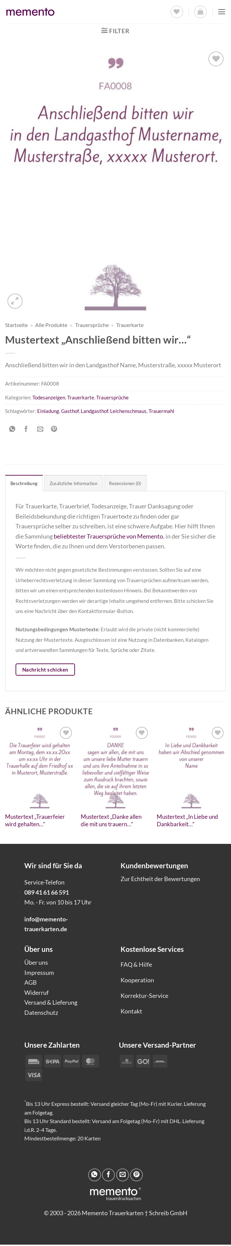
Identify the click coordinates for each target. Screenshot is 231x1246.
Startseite (16, 325)
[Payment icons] (144, 1062)
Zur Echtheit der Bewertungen (160, 880)
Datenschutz (41, 1013)
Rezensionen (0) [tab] (140, 484)
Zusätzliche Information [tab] (81, 484)
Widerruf (36, 993)
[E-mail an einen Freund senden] (40, 429)
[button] (199, 12)
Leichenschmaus (128, 411)
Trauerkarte (130, 325)
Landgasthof (94, 411)
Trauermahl (161, 411)
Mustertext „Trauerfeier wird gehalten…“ (35, 822)
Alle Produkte (51, 325)
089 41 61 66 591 (46, 893)
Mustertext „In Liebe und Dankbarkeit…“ (187, 822)
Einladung (48, 411)
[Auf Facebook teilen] (26, 429)
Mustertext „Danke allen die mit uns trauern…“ (111, 822)
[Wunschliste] (176, 12)
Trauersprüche (92, 325)
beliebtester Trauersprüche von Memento (108, 537)
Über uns (36, 963)
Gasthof (70, 411)
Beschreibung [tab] (26, 484)
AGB (30, 983)
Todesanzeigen (48, 397)
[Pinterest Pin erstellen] (54, 429)
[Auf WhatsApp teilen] (12, 429)
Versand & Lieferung (50, 1003)
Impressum (39, 973)
